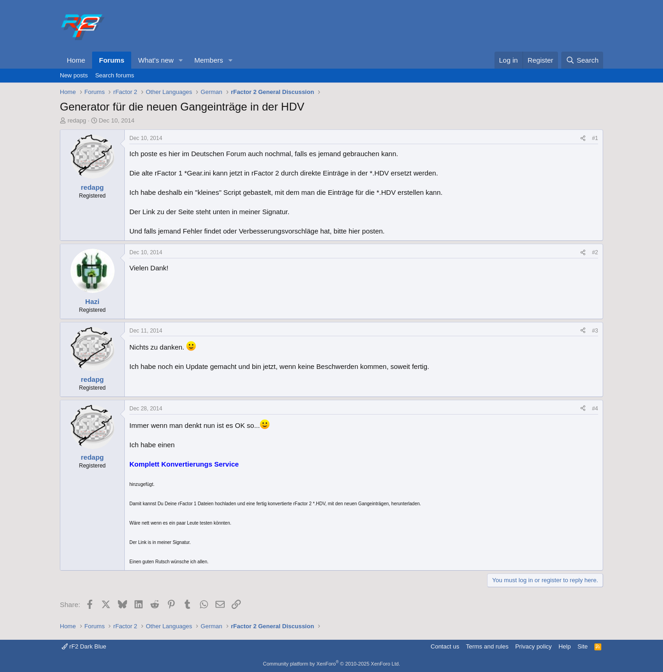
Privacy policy (533, 646)
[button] (180, 60)
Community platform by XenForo (331, 663)
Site (582, 646)
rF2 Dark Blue (84, 646)
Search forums (114, 75)
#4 (595, 408)
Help (564, 646)
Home (76, 60)
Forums (111, 60)
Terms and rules (487, 646)
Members (208, 60)
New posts (74, 75)
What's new (156, 60)
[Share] (583, 138)
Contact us (444, 646)
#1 (595, 138)
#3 (595, 330)
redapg (77, 120)
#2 (595, 252)
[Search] (582, 60)
